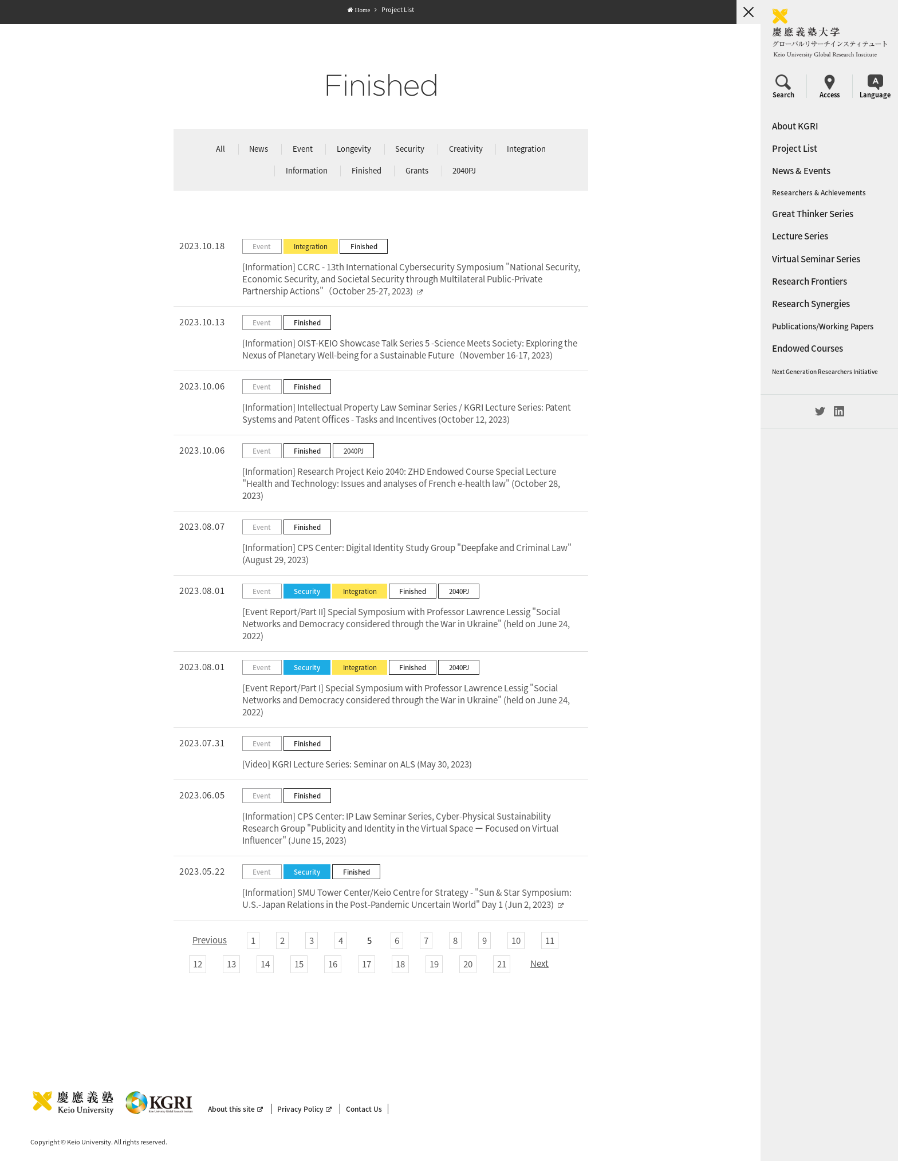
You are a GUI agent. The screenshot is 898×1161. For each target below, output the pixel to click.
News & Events (801, 170)
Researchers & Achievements (819, 193)
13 (230, 964)
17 (366, 964)
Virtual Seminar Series (816, 259)
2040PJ (463, 170)
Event (302, 148)
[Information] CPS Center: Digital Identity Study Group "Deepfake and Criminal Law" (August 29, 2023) (406, 553)
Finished (366, 170)
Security (409, 148)
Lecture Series (800, 236)
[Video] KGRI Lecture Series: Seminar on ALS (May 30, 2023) (356, 764)
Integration (525, 148)
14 (264, 964)
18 (399, 964)
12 (197, 964)
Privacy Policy (304, 1109)
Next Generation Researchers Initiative (825, 371)
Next (539, 963)
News (258, 148)
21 (501, 964)
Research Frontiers (809, 281)
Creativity (465, 148)
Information (306, 170)
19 (433, 964)
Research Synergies (811, 303)
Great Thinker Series (812, 213)
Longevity (353, 148)
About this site (235, 1109)
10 (515, 940)
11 (549, 940)
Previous (209, 940)
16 (332, 964)
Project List (794, 148)
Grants (416, 170)
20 (467, 964)
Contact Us (364, 1109)
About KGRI (795, 126)
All (219, 148)
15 (298, 964)
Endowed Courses (807, 348)
